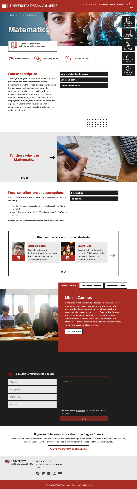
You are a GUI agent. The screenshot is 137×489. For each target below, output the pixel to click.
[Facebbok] (38, 473)
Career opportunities (70, 85)
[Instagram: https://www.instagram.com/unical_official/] (54, 473)
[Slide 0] (22, 178)
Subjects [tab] (128, 33)
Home (11, 14)
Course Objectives (69, 79)
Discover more (74, 331)
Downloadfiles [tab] (128, 58)
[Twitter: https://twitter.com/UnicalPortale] (43, 473)
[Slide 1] (24, 178)
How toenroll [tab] (128, 45)
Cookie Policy (85, 485)
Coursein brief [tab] (128, 22)
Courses (20, 14)
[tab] (68, 286)
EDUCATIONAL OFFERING (95, 4)
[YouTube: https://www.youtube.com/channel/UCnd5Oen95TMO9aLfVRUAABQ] (60, 473)
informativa (80, 411)
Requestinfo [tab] (128, 71)
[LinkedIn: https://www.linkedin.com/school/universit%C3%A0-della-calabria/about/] (49, 473)
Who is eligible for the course (74, 74)
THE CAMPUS (116, 4)
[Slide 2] (27, 178)
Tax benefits (77, 198)
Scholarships (77, 192)
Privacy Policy (71, 485)
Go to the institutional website (68, 448)
